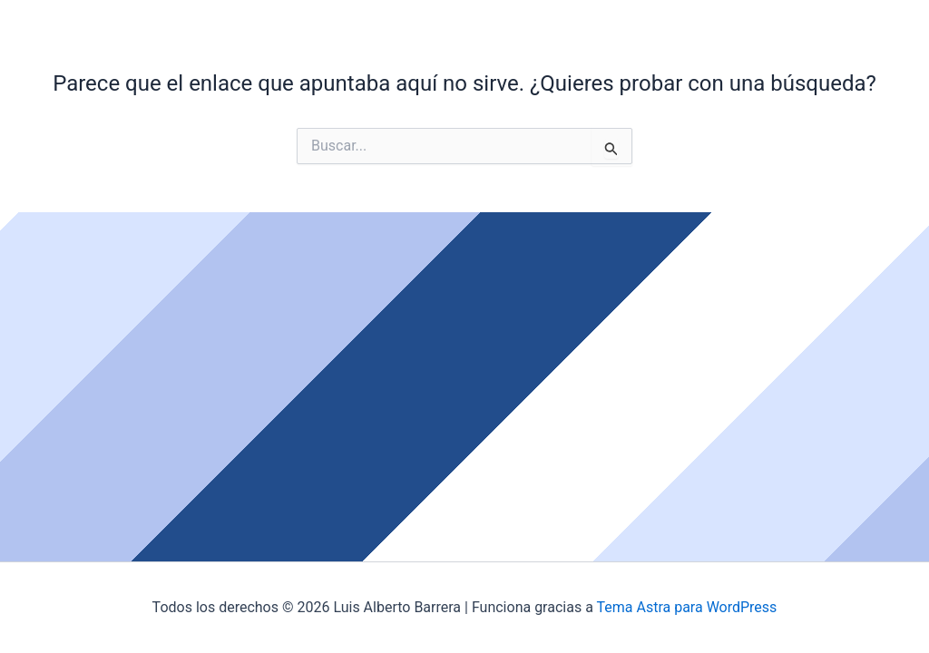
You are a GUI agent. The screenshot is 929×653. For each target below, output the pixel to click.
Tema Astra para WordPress (686, 607)
